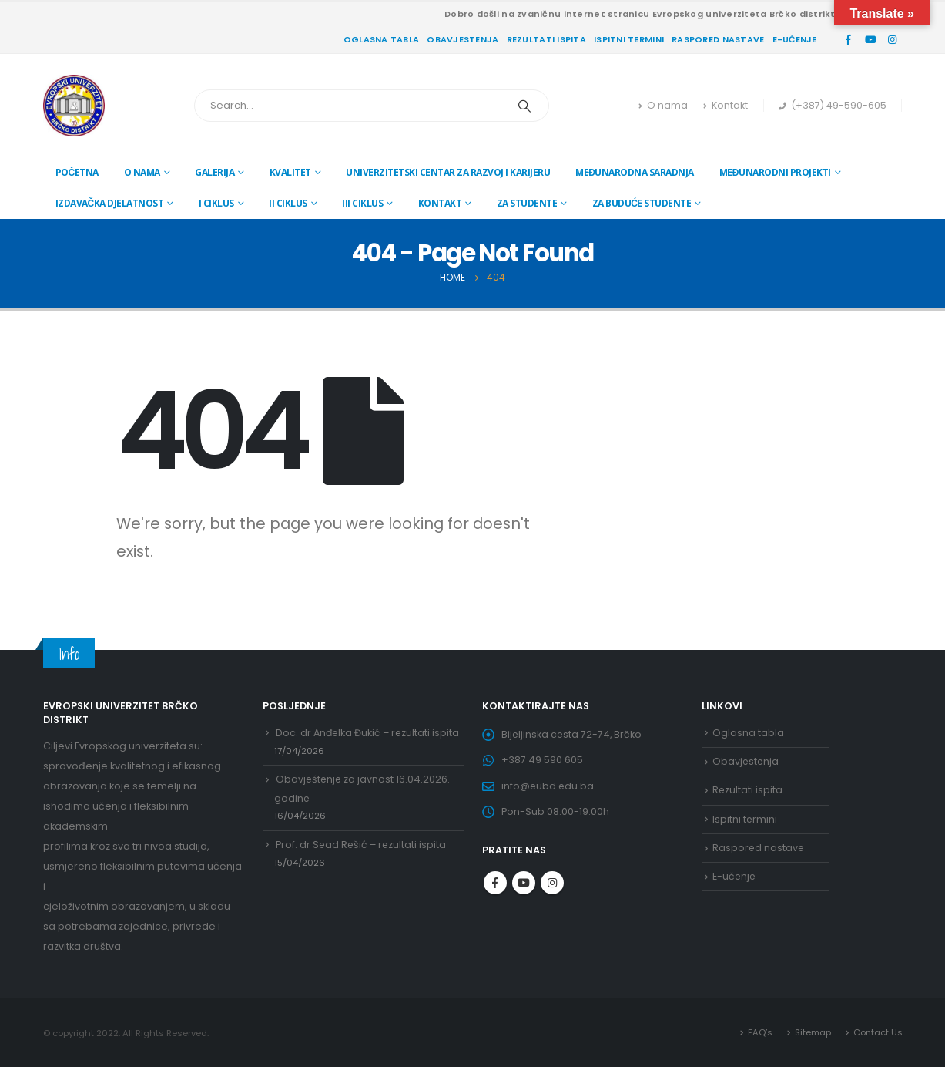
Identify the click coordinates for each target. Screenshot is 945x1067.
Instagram (552, 884)
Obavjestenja (462, 39)
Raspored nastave (718, 39)
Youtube (523, 884)
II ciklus (288, 203)
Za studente (527, 203)
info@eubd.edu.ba (548, 786)
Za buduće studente (642, 203)
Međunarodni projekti (775, 172)
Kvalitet (290, 172)
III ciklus (362, 203)
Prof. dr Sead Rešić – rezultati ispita (362, 846)
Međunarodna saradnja (634, 172)
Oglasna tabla (381, 39)
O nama (663, 105)
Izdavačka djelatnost (109, 203)
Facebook (495, 884)
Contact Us (878, 1032)
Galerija (214, 172)
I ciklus (216, 203)
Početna (77, 172)
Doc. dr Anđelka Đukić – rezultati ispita (369, 732)
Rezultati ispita (546, 39)
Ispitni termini (629, 39)
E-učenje (794, 39)
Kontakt (725, 105)
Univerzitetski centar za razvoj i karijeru (448, 172)
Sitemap (812, 1032)
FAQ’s (759, 1032)
